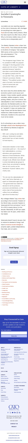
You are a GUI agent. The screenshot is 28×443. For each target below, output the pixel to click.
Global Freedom (6, 284)
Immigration (5, 290)
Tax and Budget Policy (7, 300)
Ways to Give (4, 376)
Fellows (2, 401)
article (7, 47)
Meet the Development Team (5, 383)
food (2, 32)
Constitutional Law (6, 273)
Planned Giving (4, 380)
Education (4, 280)
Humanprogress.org (14, 437)
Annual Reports (4, 359)
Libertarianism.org (14, 435)
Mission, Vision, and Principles (5, 350)
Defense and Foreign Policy (8, 278)
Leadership (3, 352)
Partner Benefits (4, 378)
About (3, 347)
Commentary (17, 376)
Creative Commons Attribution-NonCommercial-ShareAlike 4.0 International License (12, 240)
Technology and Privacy (8, 302)
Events (3, 386)
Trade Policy (5, 304)
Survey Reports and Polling (20, 382)
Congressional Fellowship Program (7, 362)
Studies (15, 380)
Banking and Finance (7, 271)
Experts (3, 395)
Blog (2, 368)
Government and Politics (8, 286)
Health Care (5, 288)
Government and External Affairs (5, 355)
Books (15, 374)
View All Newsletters (14, 339)
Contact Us (14, 423)
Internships (16, 387)
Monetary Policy (6, 292)
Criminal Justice (6, 276)
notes (17, 45)
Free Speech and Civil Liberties (9, 282)
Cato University (17, 392)
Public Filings (17, 378)
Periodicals (17, 347)
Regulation (4, 296)
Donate (3, 374)
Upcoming (3, 388)
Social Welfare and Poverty (8, 298)
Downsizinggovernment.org (14, 440)
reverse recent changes (14, 224)
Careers (3, 364)
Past (2, 390)
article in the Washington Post (16, 125)
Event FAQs (3, 392)
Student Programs (19, 385)
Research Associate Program (18, 390)
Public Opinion (5, 294)
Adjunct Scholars (5, 399)
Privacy (14, 426)
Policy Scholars (4, 397)
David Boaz (5, 21)
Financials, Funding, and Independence (6, 357)
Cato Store (4, 371)
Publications (18, 373)
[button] (14, 7)
